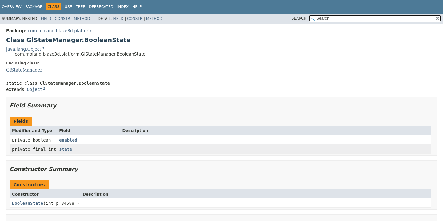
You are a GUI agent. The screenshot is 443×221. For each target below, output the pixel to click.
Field (46, 19)
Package (33, 7)
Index (123, 7)
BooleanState (27, 203)
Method (82, 19)
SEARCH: (300, 18)
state (65, 149)
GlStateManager (24, 70)
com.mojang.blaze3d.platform (60, 30)
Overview (12, 7)
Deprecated (101, 7)
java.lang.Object (23, 49)
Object (34, 89)
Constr (62, 19)
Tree (80, 7)
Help (137, 7)
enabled (68, 140)
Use (68, 7)
